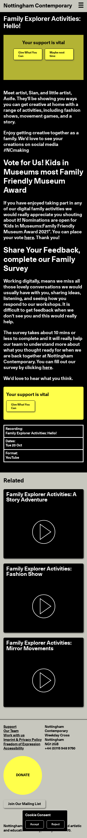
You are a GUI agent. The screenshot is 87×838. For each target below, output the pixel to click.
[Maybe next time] (59, 54)
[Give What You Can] (27, 54)
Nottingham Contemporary (37, 6)
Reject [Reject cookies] (56, 824)
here (29, 237)
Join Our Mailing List (24, 804)
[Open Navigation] (81, 4)
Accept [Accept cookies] (34, 824)
